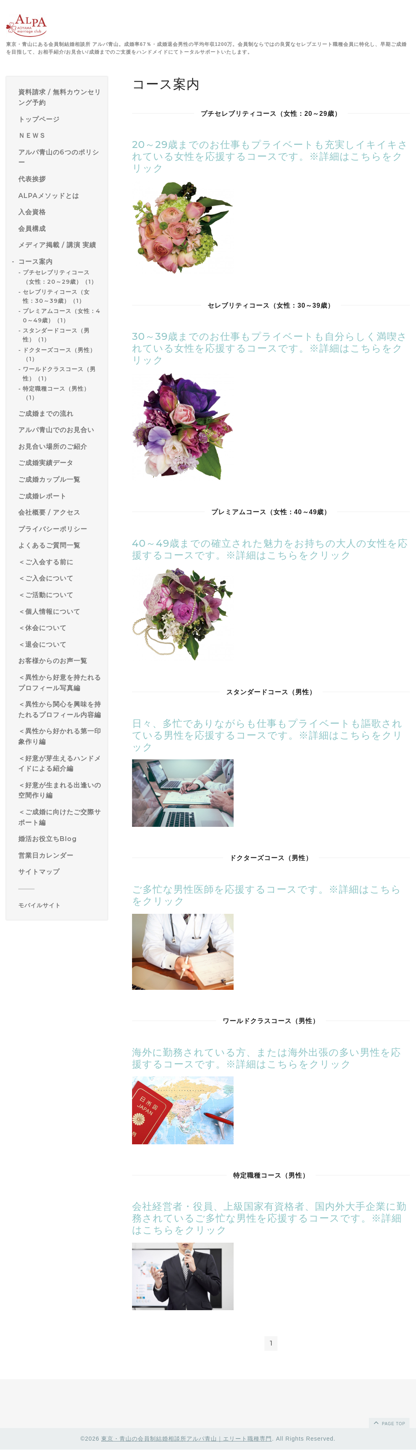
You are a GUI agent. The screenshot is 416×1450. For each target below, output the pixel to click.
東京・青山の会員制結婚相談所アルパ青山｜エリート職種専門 (186, 1439)
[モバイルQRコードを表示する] (60, 905)
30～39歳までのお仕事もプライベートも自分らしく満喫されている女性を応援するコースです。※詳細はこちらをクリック (269, 348)
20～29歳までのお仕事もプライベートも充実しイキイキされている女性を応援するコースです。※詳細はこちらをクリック (270, 156)
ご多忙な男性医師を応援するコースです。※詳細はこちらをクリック (266, 895)
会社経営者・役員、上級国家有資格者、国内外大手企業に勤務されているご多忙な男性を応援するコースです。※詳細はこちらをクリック (269, 1218)
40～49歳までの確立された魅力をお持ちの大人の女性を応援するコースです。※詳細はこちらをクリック (270, 549)
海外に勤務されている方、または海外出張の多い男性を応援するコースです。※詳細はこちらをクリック (266, 1058)
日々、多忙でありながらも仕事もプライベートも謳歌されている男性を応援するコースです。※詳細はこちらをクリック (267, 735)
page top (388, 1423)
